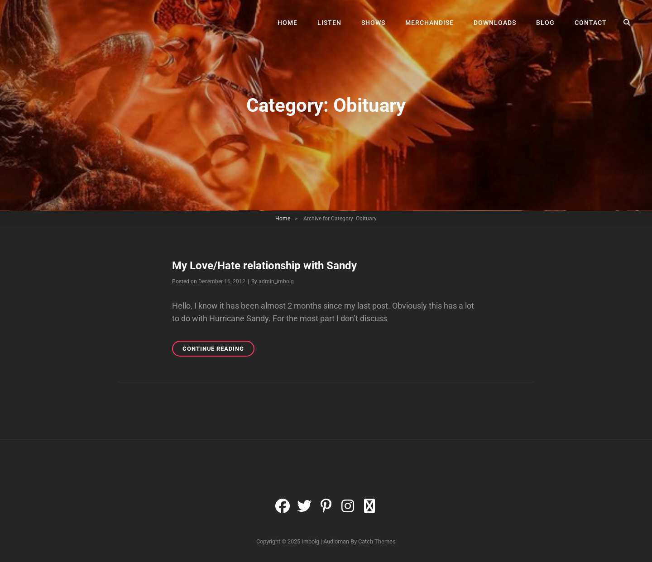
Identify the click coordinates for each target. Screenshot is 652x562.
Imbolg (310, 541)
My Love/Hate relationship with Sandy (264, 265)
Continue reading (218, 350)
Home (287, 22)
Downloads (495, 22)
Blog (545, 22)
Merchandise (429, 22)
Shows (373, 22)
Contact (591, 22)
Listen (329, 22)
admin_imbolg (276, 281)
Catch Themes (377, 541)
